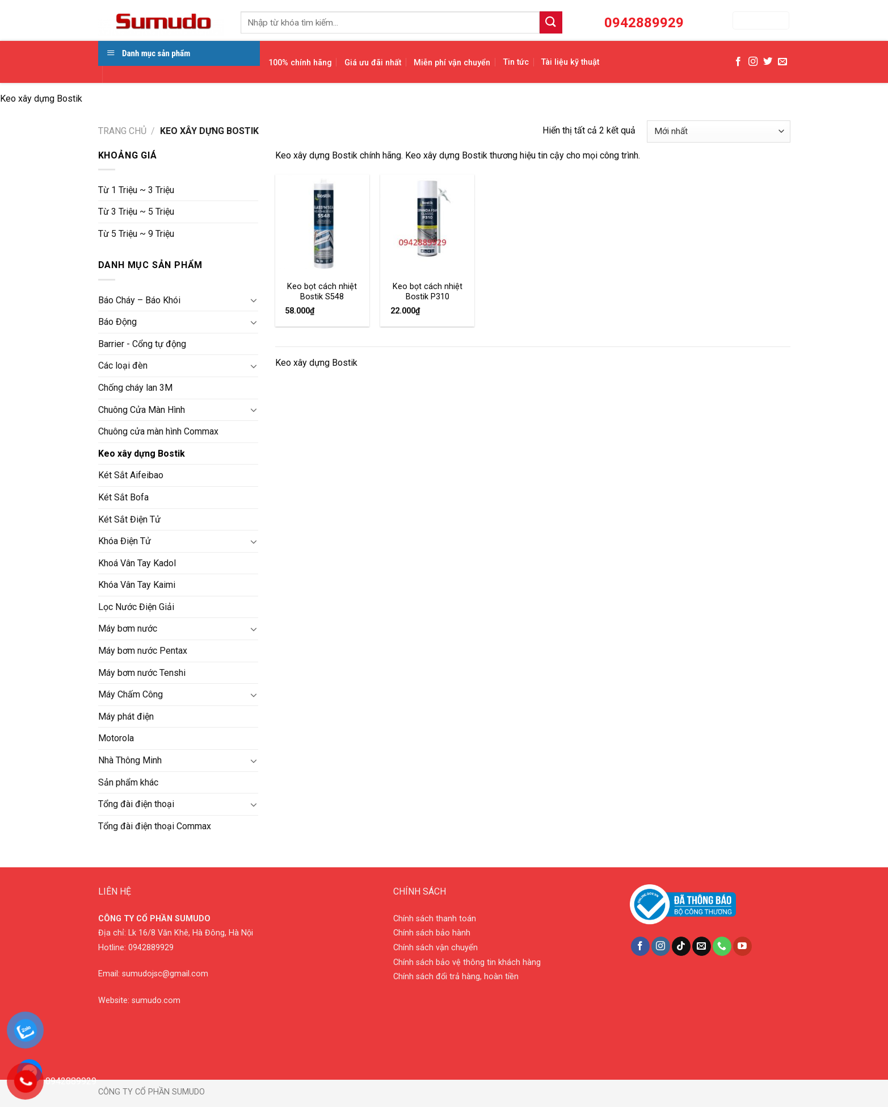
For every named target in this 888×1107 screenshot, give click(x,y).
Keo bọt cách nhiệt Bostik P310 (427, 292)
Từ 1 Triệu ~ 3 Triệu (136, 190)
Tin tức (516, 62)
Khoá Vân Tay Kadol (137, 563)
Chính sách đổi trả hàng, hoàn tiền (456, 976)
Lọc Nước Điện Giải (136, 606)
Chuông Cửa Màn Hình (141, 409)
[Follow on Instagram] (752, 62)
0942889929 (151, 948)
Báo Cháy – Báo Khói (139, 300)
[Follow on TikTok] (681, 946)
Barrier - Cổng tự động (142, 344)
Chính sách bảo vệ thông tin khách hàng (467, 962)
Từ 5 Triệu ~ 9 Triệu (136, 233)
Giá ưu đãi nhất (372, 63)
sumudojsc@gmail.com (165, 974)
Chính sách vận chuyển (435, 948)
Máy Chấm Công (130, 694)
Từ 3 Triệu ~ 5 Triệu (136, 211)
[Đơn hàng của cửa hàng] (718, 131)
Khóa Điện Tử (124, 541)
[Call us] (722, 946)
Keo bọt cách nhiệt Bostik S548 (322, 292)
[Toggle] (253, 300)
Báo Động (117, 321)
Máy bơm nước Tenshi (142, 672)
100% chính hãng (300, 63)
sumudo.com (156, 1000)
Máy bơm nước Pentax (142, 650)
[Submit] (551, 22)
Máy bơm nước (127, 628)
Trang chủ (122, 131)
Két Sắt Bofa (123, 497)
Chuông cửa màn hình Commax (158, 431)
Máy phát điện (126, 716)
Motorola (116, 738)
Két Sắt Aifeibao (130, 475)
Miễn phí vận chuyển (452, 63)
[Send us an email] (782, 62)
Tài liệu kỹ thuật (570, 62)
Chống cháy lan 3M (135, 387)
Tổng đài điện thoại (136, 804)
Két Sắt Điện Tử (129, 519)
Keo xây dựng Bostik (141, 453)
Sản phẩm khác (128, 782)
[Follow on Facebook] (738, 62)
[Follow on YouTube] (742, 946)
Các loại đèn (123, 365)
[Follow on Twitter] (767, 62)
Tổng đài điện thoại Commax (154, 826)
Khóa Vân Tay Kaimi (136, 584)
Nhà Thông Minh (130, 760)
